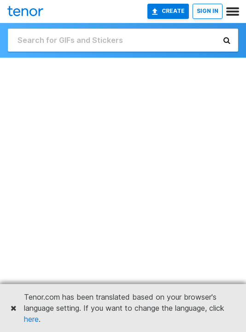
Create (168, 11)
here (31, 319)
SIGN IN (207, 10)
